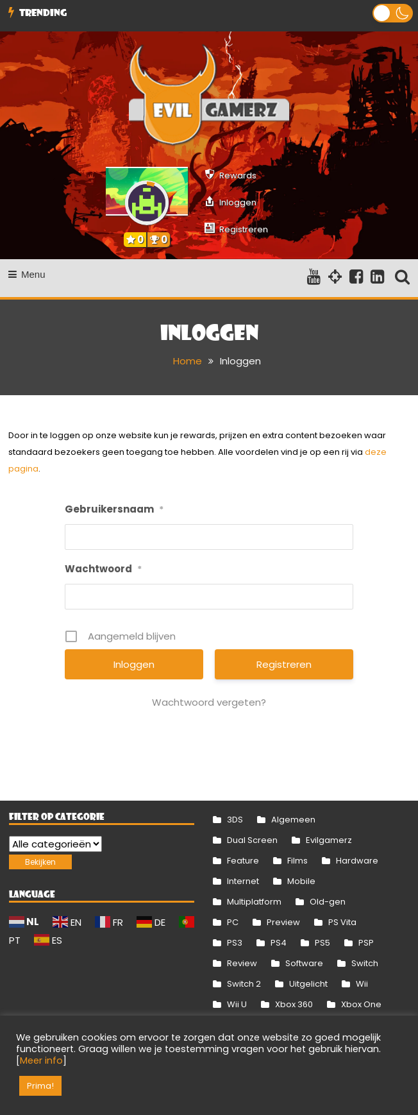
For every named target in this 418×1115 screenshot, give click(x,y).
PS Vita (342, 922)
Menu (27, 274)
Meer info (41, 1060)
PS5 (322, 943)
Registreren (284, 664)
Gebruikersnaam (114, 509)
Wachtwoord (103, 568)
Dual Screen (252, 840)
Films (297, 861)
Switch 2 (244, 984)
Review (242, 963)
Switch (364, 963)
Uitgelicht (308, 984)
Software (304, 963)
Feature (243, 861)
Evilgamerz (329, 840)
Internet (243, 881)
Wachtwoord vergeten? (209, 702)
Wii (362, 984)
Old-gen (328, 902)
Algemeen (293, 819)
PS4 (279, 943)
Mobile (301, 881)
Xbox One (361, 1004)
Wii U (237, 1004)
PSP (366, 943)
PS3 (234, 943)
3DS (235, 819)
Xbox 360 (294, 1004)
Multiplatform (254, 902)
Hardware (357, 861)
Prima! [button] (40, 1086)
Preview (283, 922)
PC (232, 922)
